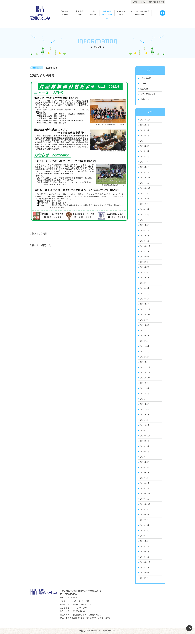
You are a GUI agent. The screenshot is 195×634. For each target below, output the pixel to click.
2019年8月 (145, 515)
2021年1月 (145, 425)
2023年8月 (145, 262)
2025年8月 (145, 135)
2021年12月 (145, 367)
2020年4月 (145, 473)
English (143, 2)
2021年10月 (145, 378)
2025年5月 (145, 151)
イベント (122, 11)
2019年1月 (145, 552)
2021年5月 (145, 404)
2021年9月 (145, 383)
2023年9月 (145, 257)
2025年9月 (145, 130)
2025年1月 (145, 172)
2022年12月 (145, 304)
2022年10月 (145, 315)
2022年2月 (145, 357)
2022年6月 (145, 336)
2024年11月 (145, 183)
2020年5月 (145, 467)
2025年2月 (145, 167)
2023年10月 (145, 251)
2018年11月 (145, 562)
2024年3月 (145, 225)
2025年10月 (145, 125)
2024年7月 (145, 204)
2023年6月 (145, 272)
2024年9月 (145, 193)
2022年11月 (145, 309)
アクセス (94, 11)
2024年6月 (145, 209)
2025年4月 (145, 156)
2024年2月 (145, 230)
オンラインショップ (141, 11)
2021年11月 (145, 373)
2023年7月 (145, 267)
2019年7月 (145, 520)
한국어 (161, 2)
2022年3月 (145, 351)
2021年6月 (145, 399)
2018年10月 (145, 568)
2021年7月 (145, 394)
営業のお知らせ (147, 78)
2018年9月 (145, 573)
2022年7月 (145, 330)
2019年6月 (145, 525)
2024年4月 (145, 220)
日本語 (134, 2)
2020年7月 (145, 457)
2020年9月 (145, 446)
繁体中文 (152, 2)
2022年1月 (145, 362)
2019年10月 (145, 504)
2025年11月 (145, 119)
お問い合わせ (162, 13)
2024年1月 (145, 235)
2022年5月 (145, 341)
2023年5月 (145, 278)
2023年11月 (145, 246)
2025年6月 (145, 146)
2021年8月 (145, 388)
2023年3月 (145, 288)
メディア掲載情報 (147, 94)
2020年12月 (145, 431)
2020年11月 (145, 436)
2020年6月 (145, 462)
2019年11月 (145, 499)
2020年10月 (145, 441)
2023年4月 (145, 283)
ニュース (144, 83)
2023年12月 (145, 241)
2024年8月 (145, 199)
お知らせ (108, 11)
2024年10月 (145, 188)
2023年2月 (145, 293)
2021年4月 (145, 409)
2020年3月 (145, 478)
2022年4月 (145, 346)
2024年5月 (145, 214)
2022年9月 (145, 320)
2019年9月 (145, 510)
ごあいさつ (65, 11)
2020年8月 (145, 452)
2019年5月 (145, 531)
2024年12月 (145, 177)
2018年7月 (145, 578)
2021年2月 (145, 420)
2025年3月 (145, 162)
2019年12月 (145, 494)
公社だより (145, 99)
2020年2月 (145, 483)
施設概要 (80, 11)
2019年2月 (145, 547)
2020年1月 (145, 489)
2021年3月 (145, 415)
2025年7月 (145, 141)
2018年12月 (145, 557)
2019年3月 (145, 541)
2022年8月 (145, 325)
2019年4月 (145, 536)
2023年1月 (145, 299)
